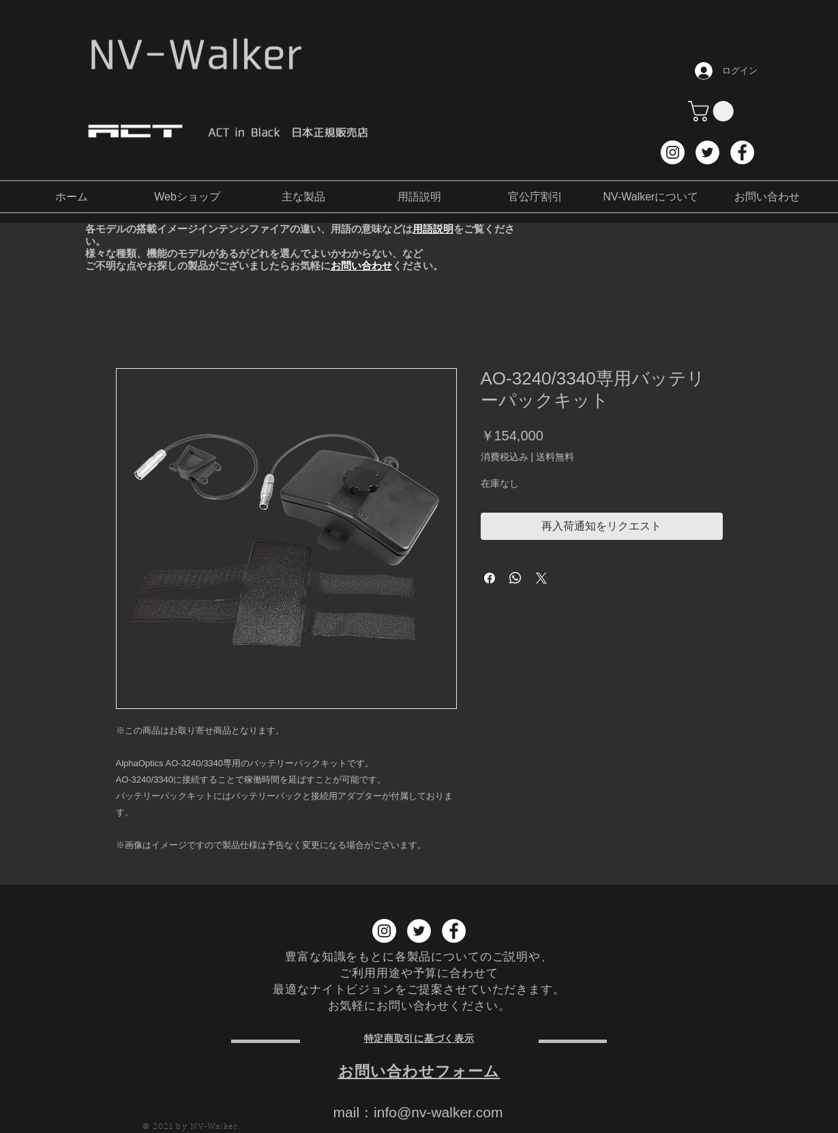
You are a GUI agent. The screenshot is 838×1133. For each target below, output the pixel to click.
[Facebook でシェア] (489, 578)
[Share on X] (541, 578)
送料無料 (555, 456)
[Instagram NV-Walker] (673, 152)
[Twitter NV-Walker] (707, 152)
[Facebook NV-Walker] (742, 152)
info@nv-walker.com (438, 1112)
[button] (713, 111)
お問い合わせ (361, 265)
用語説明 (433, 229)
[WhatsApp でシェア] (515, 578)
